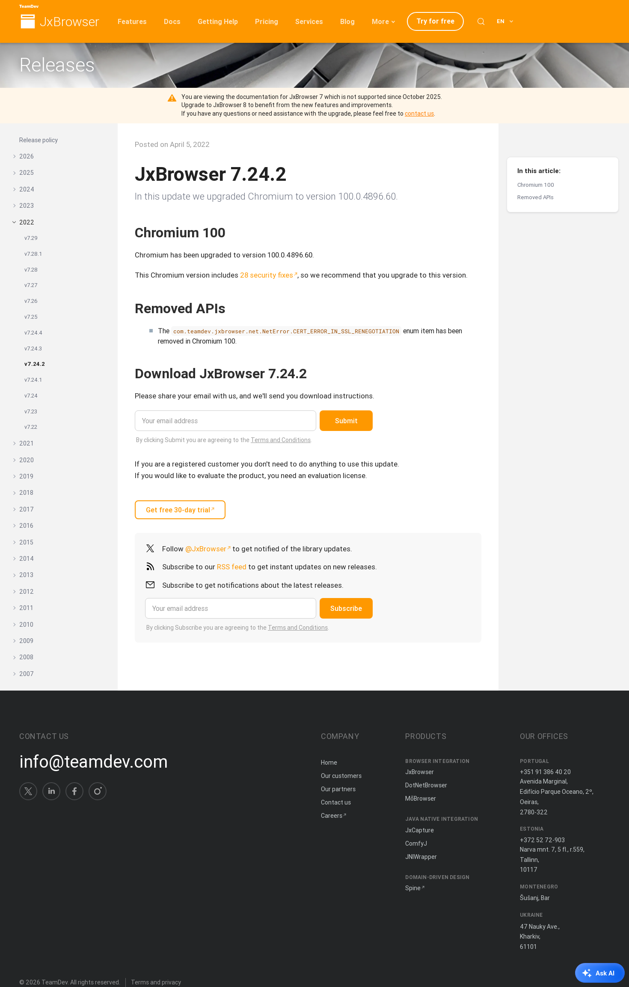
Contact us (336, 802)
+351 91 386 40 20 (545, 772)
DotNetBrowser (426, 785)
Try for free (435, 21)
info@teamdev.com (93, 761)
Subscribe (346, 608)
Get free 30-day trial (178, 509)
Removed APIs (535, 178)
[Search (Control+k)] (481, 21)
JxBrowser (69, 22)
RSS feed (231, 566)
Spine (413, 888)
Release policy (38, 140)
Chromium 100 (535, 165)
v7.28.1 (33, 253)
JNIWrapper (421, 857)
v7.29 (31, 238)
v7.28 (31, 269)
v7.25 (31, 316)
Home (329, 762)
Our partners (338, 789)
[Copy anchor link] (234, 232)
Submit (346, 420)
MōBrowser (420, 798)
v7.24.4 (33, 332)
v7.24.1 (33, 379)
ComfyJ (416, 843)
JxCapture (419, 830)
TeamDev (55, 982)
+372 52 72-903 (542, 840)
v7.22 (30, 427)
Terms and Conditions (281, 440)
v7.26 (31, 301)
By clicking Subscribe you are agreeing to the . (237, 627)
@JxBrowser (205, 548)
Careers (331, 816)
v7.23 (30, 411)
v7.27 (30, 285)
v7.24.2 (34, 364)
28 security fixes (266, 275)
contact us (419, 113)
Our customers (341, 776)
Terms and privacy (156, 982)
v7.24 (31, 395)
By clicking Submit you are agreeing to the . (224, 440)
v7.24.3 (33, 348)
